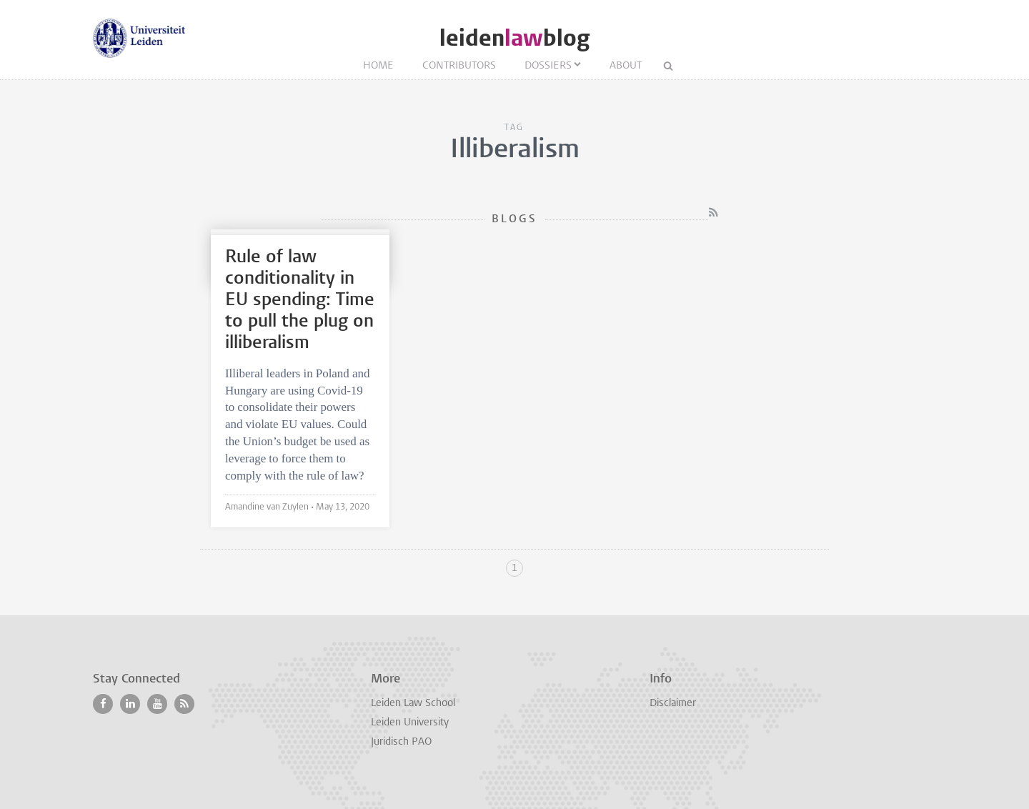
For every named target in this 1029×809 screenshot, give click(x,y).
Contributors (459, 66)
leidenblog (514, 38)
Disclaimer (673, 703)
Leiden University (410, 723)
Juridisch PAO (401, 742)
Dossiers (548, 66)
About (626, 66)
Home (378, 66)
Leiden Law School (413, 703)
